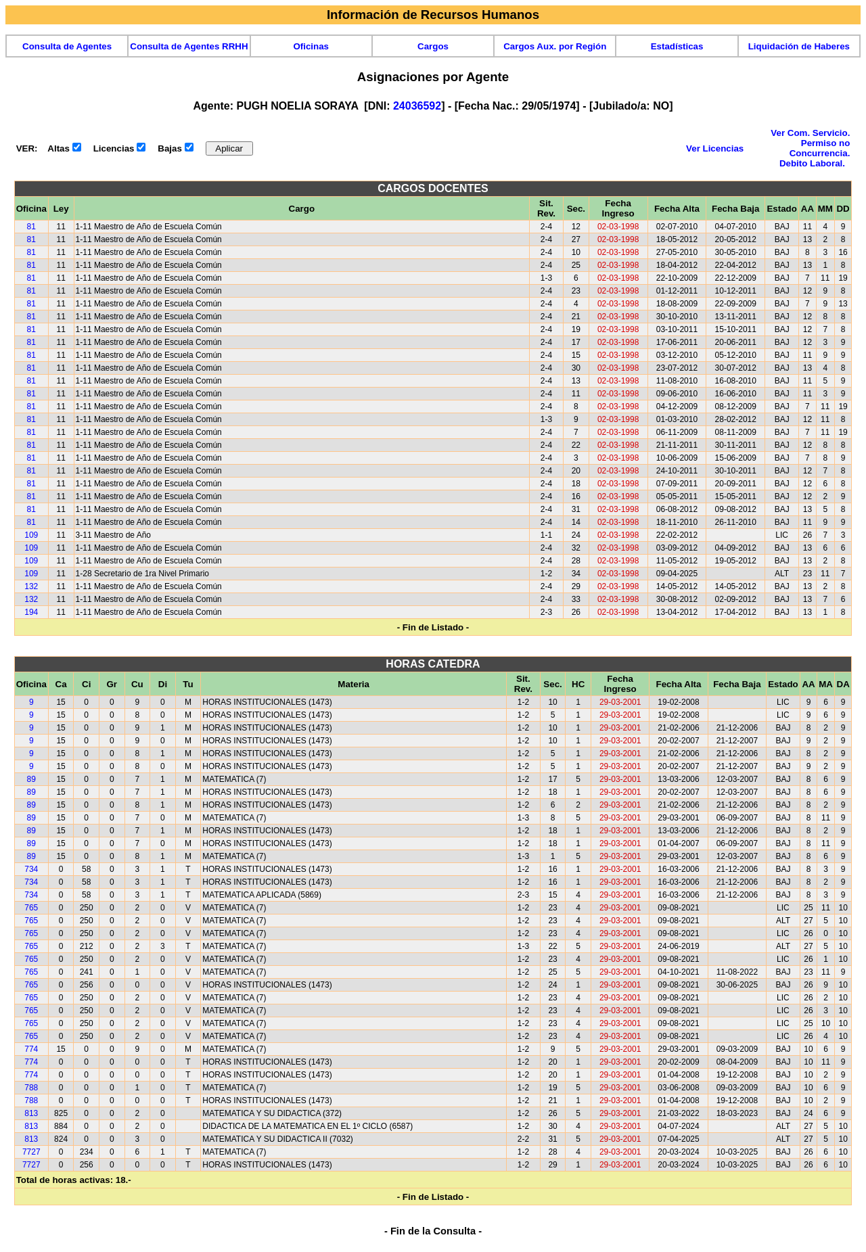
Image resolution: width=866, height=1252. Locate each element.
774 (31, 1049)
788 (31, 1087)
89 (31, 779)
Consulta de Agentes (67, 46)
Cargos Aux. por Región (554, 46)
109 (31, 535)
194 (31, 612)
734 (31, 869)
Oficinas (311, 46)
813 (31, 1113)
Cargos (433, 46)
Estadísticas (677, 46)
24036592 (417, 106)
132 (31, 586)
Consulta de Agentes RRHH (189, 46)
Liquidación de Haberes (799, 46)
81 (31, 226)
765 (31, 907)
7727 (31, 1152)
